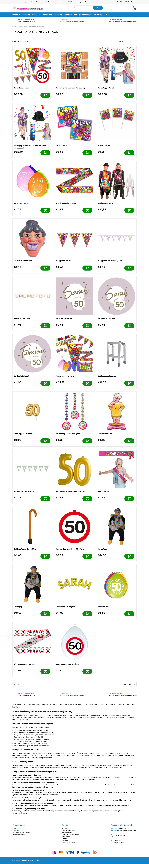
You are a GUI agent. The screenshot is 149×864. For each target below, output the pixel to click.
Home (14, 26)
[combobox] (87, 7)
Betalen (64, 839)
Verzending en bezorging (70, 835)
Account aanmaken (68, 831)
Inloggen (65, 829)
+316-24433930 (119, 835)
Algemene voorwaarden (21, 833)
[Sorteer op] (125, 41)
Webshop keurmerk (68, 843)
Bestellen (65, 841)
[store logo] (28, 8)
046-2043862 (119, 842)
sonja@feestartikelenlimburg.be (125, 831)
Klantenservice (67, 833)
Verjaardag (23, 26)
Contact (134, 2)
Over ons (16, 831)
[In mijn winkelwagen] (45, 95)
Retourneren (66, 837)
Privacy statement (19, 835)
